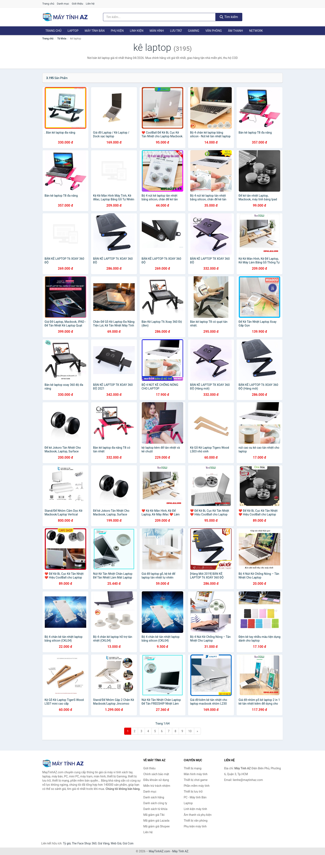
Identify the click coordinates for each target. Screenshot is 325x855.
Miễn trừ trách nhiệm (156, 785)
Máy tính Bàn (95, 30)
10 (190, 731)
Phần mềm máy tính (197, 785)
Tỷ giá (67, 843)
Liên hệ (90, 3)
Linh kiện (136, 30)
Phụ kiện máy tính (195, 826)
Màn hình (157, 30)
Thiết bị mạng (192, 768)
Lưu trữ (176, 30)
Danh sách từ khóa (155, 809)
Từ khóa (61, 38)
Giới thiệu (77, 3)
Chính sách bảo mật (156, 774)
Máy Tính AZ (180, 851)
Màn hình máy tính (196, 774)
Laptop (73, 30)
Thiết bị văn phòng (195, 820)
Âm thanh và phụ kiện (198, 814)
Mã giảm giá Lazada (156, 820)
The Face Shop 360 (84, 843)
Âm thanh (235, 30)
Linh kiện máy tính (195, 809)
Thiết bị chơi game (196, 780)
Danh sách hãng (153, 797)
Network (256, 30)
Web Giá (116, 843)
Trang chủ (48, 3)
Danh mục (63, 3)
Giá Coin (128, 843)
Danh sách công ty (155, 803)
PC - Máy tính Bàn (195, 797)
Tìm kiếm (229, 17)
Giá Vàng (103, 843)
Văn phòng (213, 30)
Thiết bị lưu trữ (193, 791)
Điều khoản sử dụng (156, 780)
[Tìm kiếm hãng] (159, 17)
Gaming (193, 30)
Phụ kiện (117, 30)
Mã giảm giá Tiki (154, 814)
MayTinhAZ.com (159, 851)
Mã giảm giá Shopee (156, 826)
